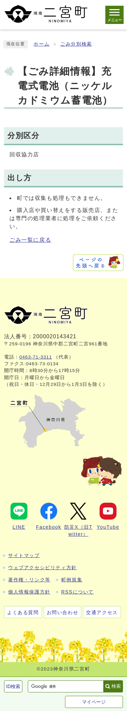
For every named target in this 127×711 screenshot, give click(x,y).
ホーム (41, 44)
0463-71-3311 (35, 357)
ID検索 (13, 686)
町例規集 (71, 579)
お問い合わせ (63, 612)
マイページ (94, 702)
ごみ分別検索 (76, 44)
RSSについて (77, 592)
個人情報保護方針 (29, 592)
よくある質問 (23, 612)
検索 (116, 686)
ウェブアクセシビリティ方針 (42, 567)
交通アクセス (102, 612)
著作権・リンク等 (29, 579)
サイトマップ (24, 555)
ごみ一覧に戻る (30, 240)
